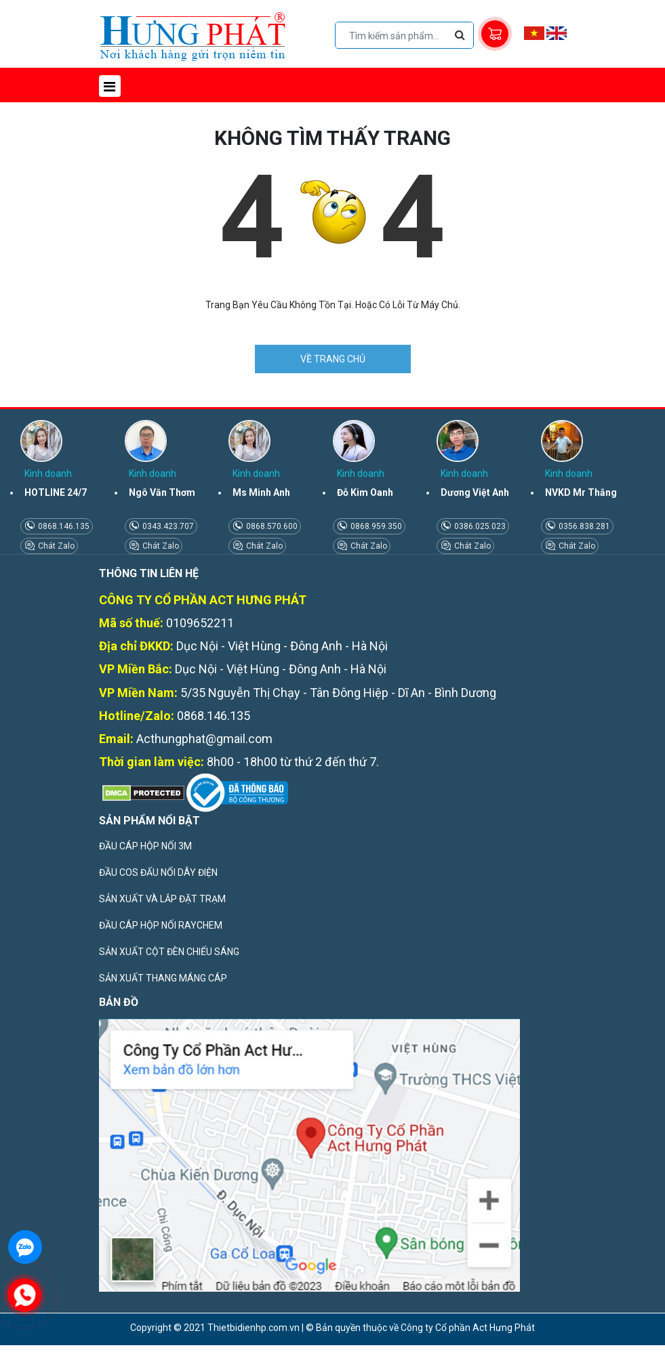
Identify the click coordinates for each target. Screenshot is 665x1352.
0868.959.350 (375, 526)
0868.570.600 (271, 526)
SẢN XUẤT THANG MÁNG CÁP (163, 978)
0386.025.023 (479, 526)
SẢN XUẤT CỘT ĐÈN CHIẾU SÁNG (169, 951)
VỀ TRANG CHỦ (332, 359)
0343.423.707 (167, 526)
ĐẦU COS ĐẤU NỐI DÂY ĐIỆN (158, 872)
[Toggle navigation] (110, 86)
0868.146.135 (62, 526)
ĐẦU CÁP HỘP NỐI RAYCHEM (160, 925)
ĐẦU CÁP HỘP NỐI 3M (145, 846)
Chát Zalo (55, 546)
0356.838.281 (583, 526)
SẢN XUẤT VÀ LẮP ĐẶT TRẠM (162, 898)
